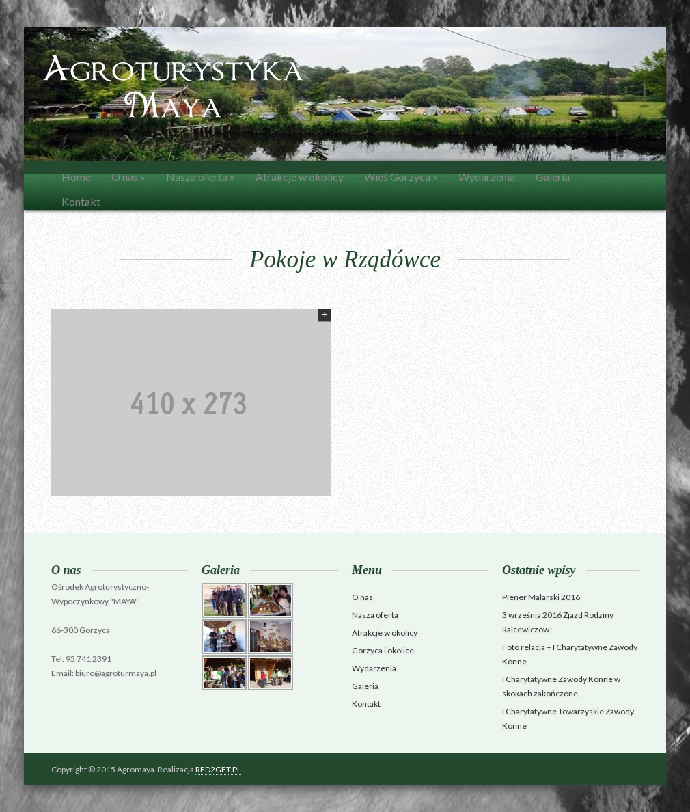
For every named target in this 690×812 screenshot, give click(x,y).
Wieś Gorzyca (401, 176)
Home (76, 176)
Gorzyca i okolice (383, 650)
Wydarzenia (486, 176)
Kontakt (80, 201)
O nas (128, 176)
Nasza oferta (200, 176)
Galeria (553, 176)
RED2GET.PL (218, 769)
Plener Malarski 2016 (541, 597)
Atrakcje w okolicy (300, 176)
